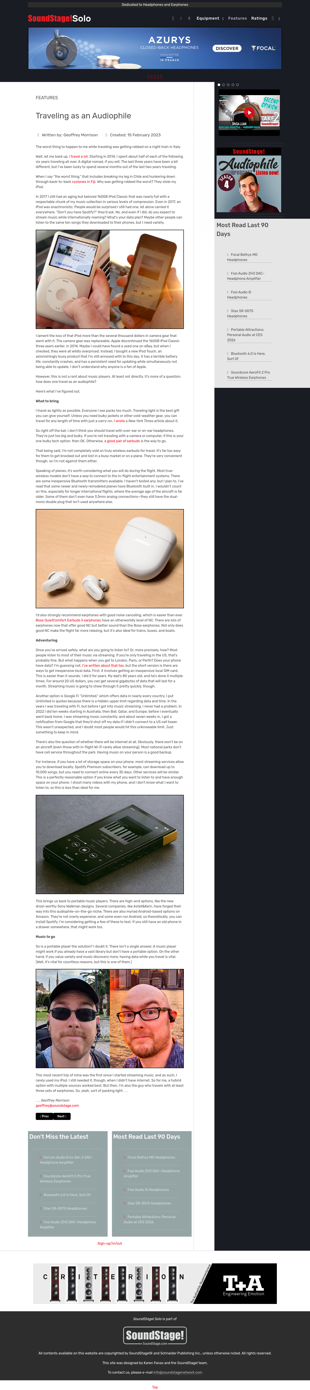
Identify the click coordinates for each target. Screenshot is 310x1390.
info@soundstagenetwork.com (177, 1372)
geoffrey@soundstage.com (57, 1106)
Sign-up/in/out (110, 1243)
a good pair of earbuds (122, 441)
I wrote (119, 421)
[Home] (174, 18)
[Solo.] (59, 18)
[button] (219, 84)
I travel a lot (78, 156)
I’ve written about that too (103, 666)
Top (155, 1387)
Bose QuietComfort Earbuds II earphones (68, 620)
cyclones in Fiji (83, 182)
